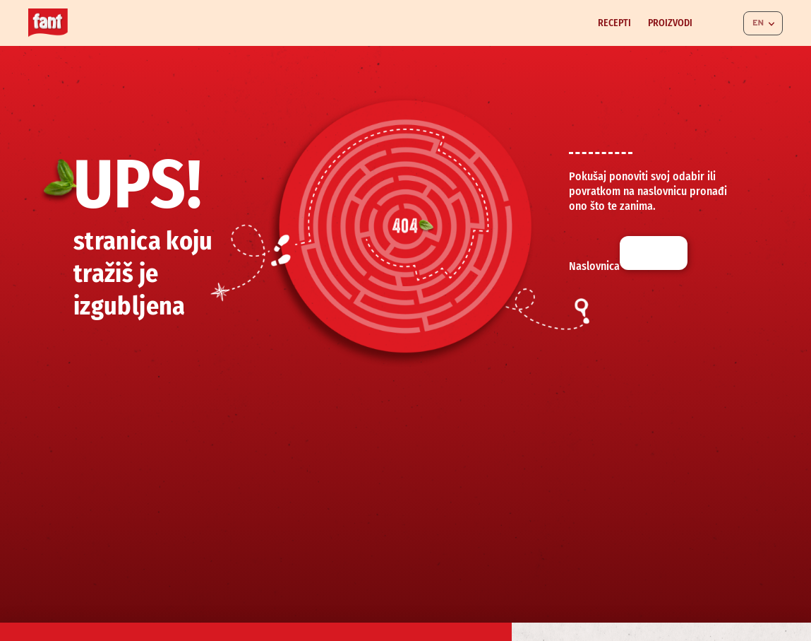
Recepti (614, 23)
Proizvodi (670, 23)
